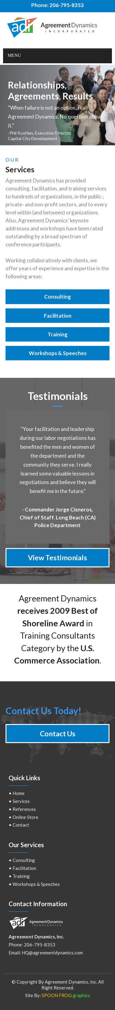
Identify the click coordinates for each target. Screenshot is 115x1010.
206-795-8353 (66, 5)
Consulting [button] (57, 296)
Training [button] (57, 334)
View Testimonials (57, 557)
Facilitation (24, 868)
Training (21, 876)
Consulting (24, 860)
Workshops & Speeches (36, 884)
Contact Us (57, 733)
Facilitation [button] (57, 315)
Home (19, 793)
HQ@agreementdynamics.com (52, 952)
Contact (21, 825)
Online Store (25, 817)
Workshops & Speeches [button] (57, 353)
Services (21, 801)
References (24, 809)
